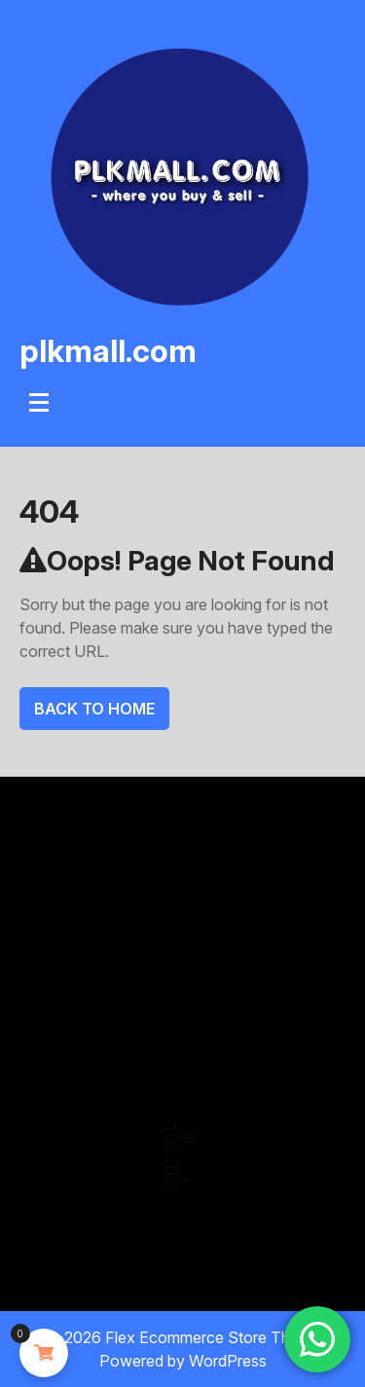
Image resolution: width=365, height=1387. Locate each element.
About (166, 1152)
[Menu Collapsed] (38, 402)
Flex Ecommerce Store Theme (212, 1337)
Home (166, 1149)
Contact (167, 1157)
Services (167, 1155)
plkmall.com (108, 351)
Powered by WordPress (183, 1360)
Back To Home (94, 708)
